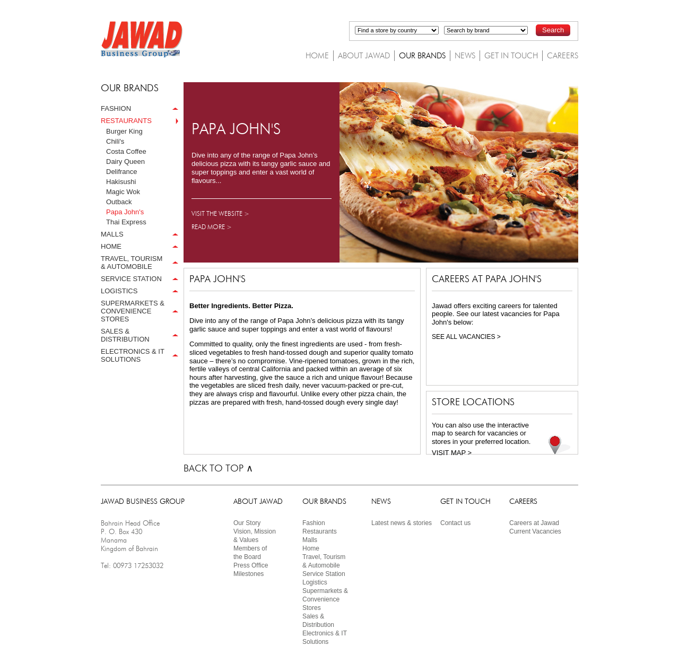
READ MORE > (211, 227)
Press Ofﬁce (250, 565)
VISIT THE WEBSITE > (220, 213)
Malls (309, 540)
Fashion (313, 523)
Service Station (323, 574)
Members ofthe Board (250, 553)
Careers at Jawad (534, 523)
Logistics (314, 582)
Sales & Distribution (318, 620)
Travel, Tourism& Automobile (323, 561)
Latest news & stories (401, 523)
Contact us (455, 523)
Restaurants (319, 531)
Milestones (248, 574)
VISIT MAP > (452, 453)
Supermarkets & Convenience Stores (325, 599)
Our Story (246, 523)
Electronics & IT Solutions (324, 637)
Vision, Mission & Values (254, 536)
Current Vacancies (535, 531)
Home (310, 548)
